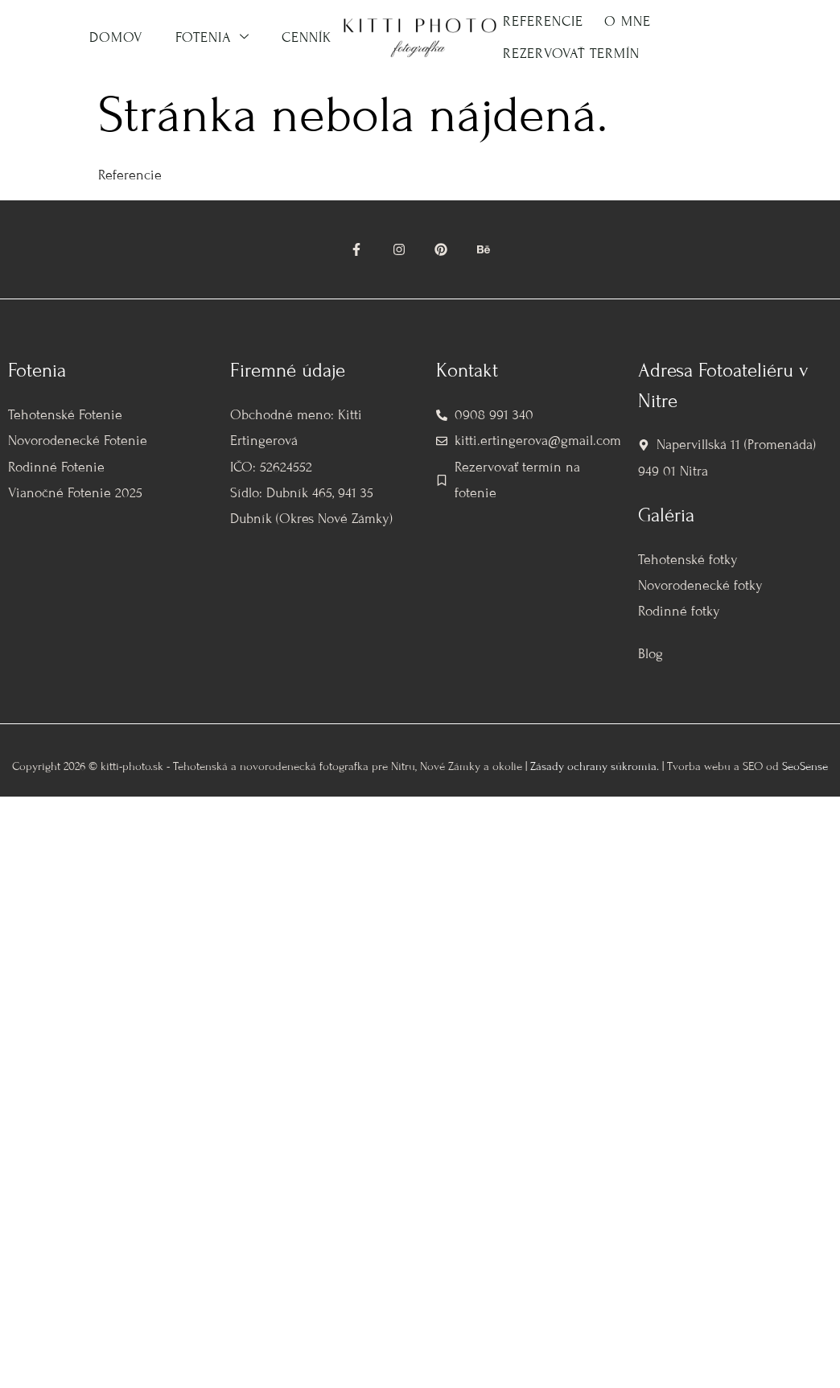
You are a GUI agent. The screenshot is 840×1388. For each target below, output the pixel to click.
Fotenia (212, 38)
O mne (627, 21)
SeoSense (805, 766)
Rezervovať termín (571, 53)
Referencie (543, 21)
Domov (116, 37)
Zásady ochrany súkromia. (594, 766)
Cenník (306, 37)
